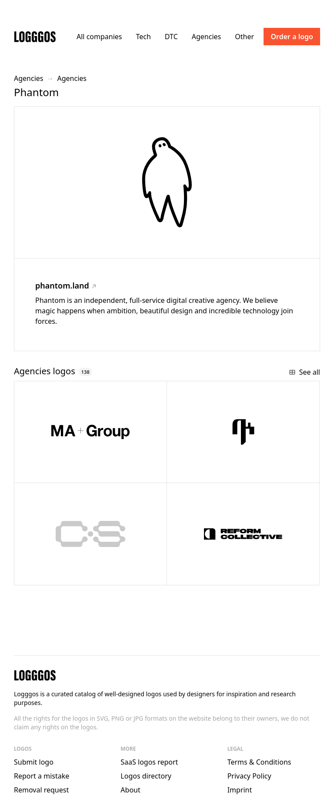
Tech (143, 36)
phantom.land (65, 285)
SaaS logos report (149, 762)
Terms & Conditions (259, 762)
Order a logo (292, 36)
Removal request (41, 790)
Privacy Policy (249, 776)
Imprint (239, 790)
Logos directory (145, 776)
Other (244, 36)
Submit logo (33, 762)
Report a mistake (41, 776)
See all (304, 372)
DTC (171, 36)
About (130, 790)
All (99, 36)
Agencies (206, 36)
